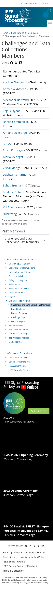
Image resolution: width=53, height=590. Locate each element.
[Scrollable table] (25, 148)
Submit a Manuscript (18, 333)
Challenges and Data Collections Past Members (22, 240)
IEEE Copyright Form (18, 370)
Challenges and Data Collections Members (30, 305)
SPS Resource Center (18, 329)
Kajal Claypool (12, 111)
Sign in (45, 3)
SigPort (12, 296)
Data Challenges (18, 309)
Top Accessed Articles (19, 337)
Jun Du (7, 144)
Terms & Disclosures (13, 571)
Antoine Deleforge (15, 133)
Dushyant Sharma (14, 174)
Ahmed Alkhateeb (14, 89)
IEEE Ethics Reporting (14, 561)
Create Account (29, 3)
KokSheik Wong (13, 207)
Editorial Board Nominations (22, 267)
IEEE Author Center (18, 365)
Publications (14, 284)
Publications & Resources (24, 32)
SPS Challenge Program (20, 300)
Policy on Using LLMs (18, 280)
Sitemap (17, 552)
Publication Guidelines (19, 288)
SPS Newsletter (16, 325)
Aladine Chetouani (15, 82)
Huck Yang (10, 214)
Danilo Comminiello (16, 122)
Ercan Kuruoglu (13, 150)
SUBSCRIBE (38, 411)
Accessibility (9, 557)
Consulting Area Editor (19, 263)
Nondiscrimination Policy (32, 557)
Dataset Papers (18, 321)
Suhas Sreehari (13, 185)
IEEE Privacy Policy (13, 566)
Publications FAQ (17, 292)
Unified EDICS (15, 342)
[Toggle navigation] (50, 23)
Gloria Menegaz (13, 157)
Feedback (32, 566)
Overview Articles (17, 276)
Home (5, 32)
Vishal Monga (11, 168)
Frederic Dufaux (13, 192)
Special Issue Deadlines (19, 361)
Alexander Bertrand (16, 100)
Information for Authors (20, 272)
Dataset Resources (19, 313)
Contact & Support (35, 552)
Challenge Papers (19, 317)
